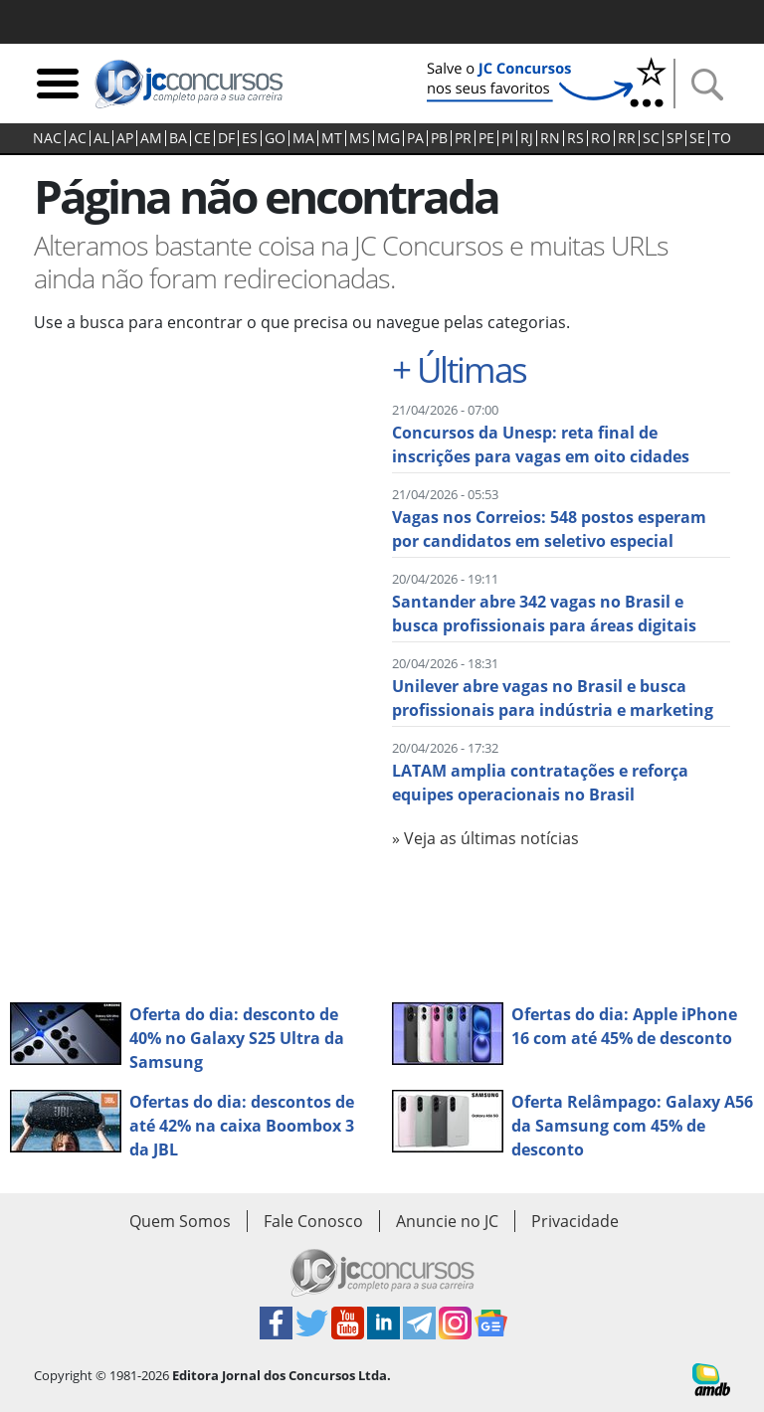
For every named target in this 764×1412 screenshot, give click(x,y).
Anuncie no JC (447, 1221)
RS (575, 138)
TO (721, 138)
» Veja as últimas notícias (485, 838)
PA (415, 138)
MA (303, 138)
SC (651, 138)
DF (226, 138)
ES (250, 138)
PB (439, 138)
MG (388, 138)
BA (178, 138)
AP (124, 138)
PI (507, 138)
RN (550, 138)
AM (151, 138)
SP (674, 138)
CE (202, 138)
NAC (47, 138)
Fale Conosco (313, 1221)
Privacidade (575, 1221)
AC (78, 138)
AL (101, 138)
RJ (526, 138)
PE (486, 138)
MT (331, 138)
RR (627, 138)
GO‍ (275, 138)
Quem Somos (180, 1221)
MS (359, 138)
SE (697, 138)
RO (601, 138)
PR (463, 138)
